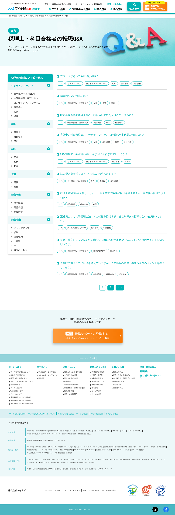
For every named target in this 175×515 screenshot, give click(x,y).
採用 (84, 490)
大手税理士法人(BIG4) (24, 94)
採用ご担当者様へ (114, 4)
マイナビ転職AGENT (17, 414)
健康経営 (65, 469)
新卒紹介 (67, 459)
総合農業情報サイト (33, 450)
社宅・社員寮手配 (90, 469)
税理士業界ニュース (99, 381)
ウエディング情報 (149, 447)
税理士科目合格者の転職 (73, 372)
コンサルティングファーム (27, 102)
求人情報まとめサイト (34, 447)
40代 (16, 166)
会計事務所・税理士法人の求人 (124, 378)
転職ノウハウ (69, 367)
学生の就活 (30, 431)
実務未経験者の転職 (71, 378)
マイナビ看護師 (82, 414)
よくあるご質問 (16, 388)
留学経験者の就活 (42, 431)
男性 (16, 182)
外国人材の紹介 (90, 462)
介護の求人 (64, 462)
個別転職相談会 (97, 384)
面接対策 (18, 212)
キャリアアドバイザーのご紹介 (21, 381)
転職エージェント (77, 459)
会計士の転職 (103, 459)
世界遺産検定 (161, 447)
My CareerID (90, 450)
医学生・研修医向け (66, 431)
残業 (16, 232)
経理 (16, 116)
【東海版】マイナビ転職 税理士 (21, 403)
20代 (16, 157)
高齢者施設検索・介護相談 (63, 453)
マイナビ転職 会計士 (66, 414)
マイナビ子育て (47, 450)
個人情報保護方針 (109, 490)
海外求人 (89, 431)
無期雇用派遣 (55, 462)
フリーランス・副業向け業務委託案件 (64, 434)
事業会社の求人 (118, 381)
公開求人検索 (118, 367)
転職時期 (67, 381)
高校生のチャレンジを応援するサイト (70, 447)
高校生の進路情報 (33, 440)
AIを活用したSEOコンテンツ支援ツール (40, 453)
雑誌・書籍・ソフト (135, 447)
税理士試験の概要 (98, 372)
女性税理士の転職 (70, 375)
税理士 (17, 132)
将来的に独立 (20, 250)
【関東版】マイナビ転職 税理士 (21, 397)
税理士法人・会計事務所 (47, 372)
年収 (16, 245)
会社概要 (48, 490)
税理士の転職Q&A (70, 394)
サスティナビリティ (72, 490)
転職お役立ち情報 (98, 367)
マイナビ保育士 (112, 414)
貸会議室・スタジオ (76, 469)
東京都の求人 (118, 384)
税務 (16, 111)
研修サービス (31, 469)
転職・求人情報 (79, 431)
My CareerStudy (79, 450)
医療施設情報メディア (103, 450)
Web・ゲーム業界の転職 (42, 459)
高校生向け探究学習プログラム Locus (52, 440)
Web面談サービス (16, 391)
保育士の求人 (44, 462)
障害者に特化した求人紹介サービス (38, 434)
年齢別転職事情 (97, 378)
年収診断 (95, 388)
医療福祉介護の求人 (84, 434)
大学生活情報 (108, 447)
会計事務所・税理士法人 (26, 98)
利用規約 (144, 371)
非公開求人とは (16, 384)
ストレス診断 (96, 394)
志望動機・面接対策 (71, 384)
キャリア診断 (96, 391)
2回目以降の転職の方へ (18, 378)
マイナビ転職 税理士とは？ (20, 372)
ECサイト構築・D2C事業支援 (63, 450)
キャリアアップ (21, 228)
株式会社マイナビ (17, 490)
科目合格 (18, 136)
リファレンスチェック (105, 469)
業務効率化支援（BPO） (45, 469)
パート (123, 431)
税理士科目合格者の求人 (122, 375)
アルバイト (116, 431)
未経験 (17, 241)
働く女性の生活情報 (121, 447)
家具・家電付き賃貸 (137, 450)
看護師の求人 (146, 459)
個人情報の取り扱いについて (152, 377)
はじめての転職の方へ (18, 375)
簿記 (16, 141)
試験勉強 (18, 237)
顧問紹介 (127, 459)
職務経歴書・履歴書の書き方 (74, 388)
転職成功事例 (69, 391)
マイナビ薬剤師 (97, 414)
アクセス (58, 490)
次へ (120, 287)
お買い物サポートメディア (121, 450)
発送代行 (58, 469)
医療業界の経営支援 (76, 462)
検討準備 (18, 203)
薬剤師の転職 (136, 459)
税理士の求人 (118, 372)
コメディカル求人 (158, 459)
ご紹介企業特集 (97, 375)
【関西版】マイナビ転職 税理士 (21, 400)
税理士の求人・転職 (116, 459)
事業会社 (18, 107)
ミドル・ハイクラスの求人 (102, 431)
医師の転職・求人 (33, 462)
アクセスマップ (16, 394)
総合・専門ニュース (49, 447)
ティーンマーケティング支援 (93, 447)
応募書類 (18, 207)
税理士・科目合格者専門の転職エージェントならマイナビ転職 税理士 (74, 4)
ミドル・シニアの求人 (134, 431)
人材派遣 (30, 459)
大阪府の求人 (118, 388)
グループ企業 (94, 490)
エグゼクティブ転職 (91, 459)
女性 (16, 187)
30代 (16, 161)
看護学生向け (53, 431)
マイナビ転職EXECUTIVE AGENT (41, 414)
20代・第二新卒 (57, 459)
